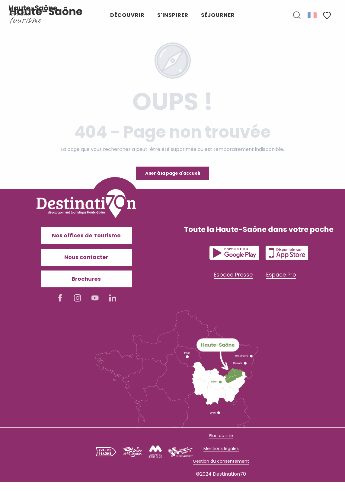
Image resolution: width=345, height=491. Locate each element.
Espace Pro (281, 274)
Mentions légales (221, 449)
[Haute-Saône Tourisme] (33, 10)
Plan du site (221, 436)
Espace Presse (233, 274)
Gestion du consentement (221, 461)
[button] (296, 15)
